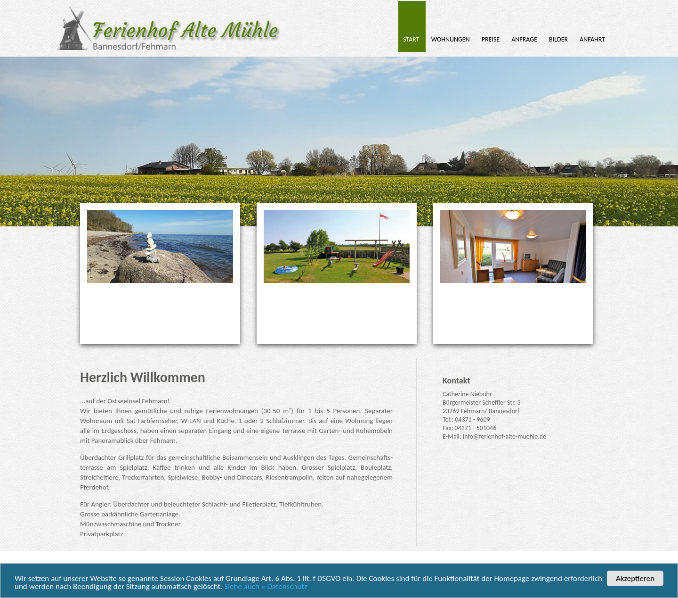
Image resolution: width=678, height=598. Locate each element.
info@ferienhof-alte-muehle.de (504, 436)
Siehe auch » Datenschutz (265, 587)
